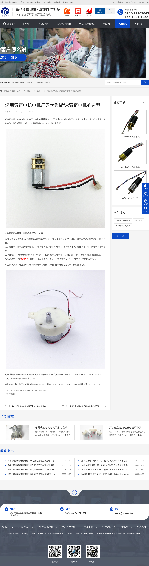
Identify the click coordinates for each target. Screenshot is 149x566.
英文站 (110, 11)
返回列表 (120, 236)
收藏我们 (119, 2)
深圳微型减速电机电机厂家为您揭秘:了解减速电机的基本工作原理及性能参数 (127, 427)
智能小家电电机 (64, 24)
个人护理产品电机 (87, 24)
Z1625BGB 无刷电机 (130, 137)
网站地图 (145, 2)
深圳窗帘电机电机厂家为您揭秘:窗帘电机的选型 (62, 91)
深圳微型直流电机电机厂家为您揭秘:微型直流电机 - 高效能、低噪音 (33, 474)
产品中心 (107, 24)
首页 (19, 91)
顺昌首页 (9, 23)
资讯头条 (37, 91)
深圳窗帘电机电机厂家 (25, 391)
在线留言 (132, 2)
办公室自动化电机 (18, 82)
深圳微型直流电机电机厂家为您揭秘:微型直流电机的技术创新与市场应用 (33, 470)
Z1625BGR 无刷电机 (130, 167)
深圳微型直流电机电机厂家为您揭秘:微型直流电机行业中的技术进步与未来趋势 (33, 461)
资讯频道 (27, 91)
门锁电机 (27, 24)
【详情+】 (67, 435)
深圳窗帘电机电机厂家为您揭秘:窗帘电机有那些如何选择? (32, 406)
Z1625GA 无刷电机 (130, 198)
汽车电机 (30, 82)
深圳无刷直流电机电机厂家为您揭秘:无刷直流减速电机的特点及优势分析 (106, 465)
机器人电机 (44, 24)
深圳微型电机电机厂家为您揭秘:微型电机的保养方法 (86, 406)
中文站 (100, 11)
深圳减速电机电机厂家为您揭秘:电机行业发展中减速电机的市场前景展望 (106, 461)
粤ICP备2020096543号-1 (54, 534)
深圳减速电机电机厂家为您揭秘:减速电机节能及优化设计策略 (106, 474)
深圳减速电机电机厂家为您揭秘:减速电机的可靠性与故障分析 (53, 427)
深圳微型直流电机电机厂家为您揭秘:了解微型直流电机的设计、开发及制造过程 (33, 465)
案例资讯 (123, 24)
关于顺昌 (139, 24)
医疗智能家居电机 (43, 82)
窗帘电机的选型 (41, 391)
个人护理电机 (68, 527)
